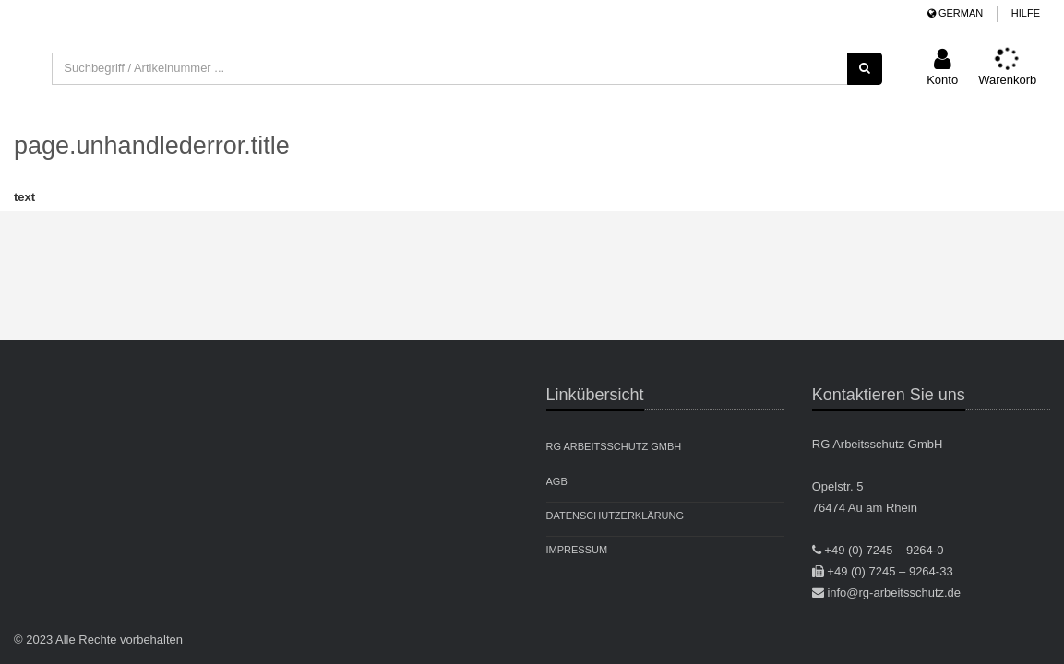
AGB (557, 481)
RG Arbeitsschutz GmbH (614, 446)
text (24, 197)
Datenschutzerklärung (615, 515)
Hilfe (1025, 12)
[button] (942, 69)
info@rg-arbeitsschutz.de (894, 592)
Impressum (577, 549)
